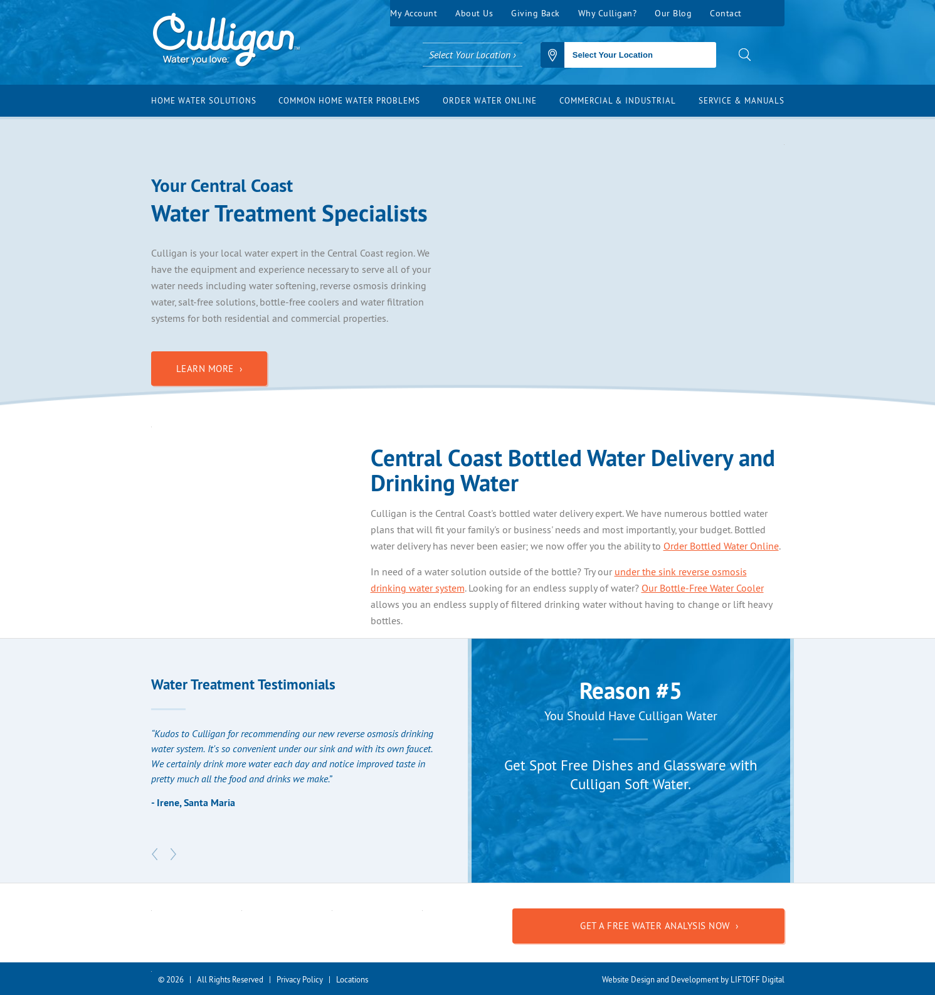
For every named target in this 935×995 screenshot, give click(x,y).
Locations (352, 979)
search (744, 54)
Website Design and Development (660, 979)
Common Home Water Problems (349, 100)
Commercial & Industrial (617, 100)
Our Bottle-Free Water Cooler (703, 588)
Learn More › (209, 369)
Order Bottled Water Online (721, 546)
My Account (413, 13)
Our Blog (673, 13)
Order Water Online (490, 100)
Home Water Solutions (203, 100)
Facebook (767, 13)
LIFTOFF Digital (757, 979)
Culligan (226, 40)
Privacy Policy (300, 979)
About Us (474, 13)
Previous (155, 854)
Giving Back (535, 13)
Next (173, 854)
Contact (726, 13)
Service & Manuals (741, 100)
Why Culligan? (607, 13)
